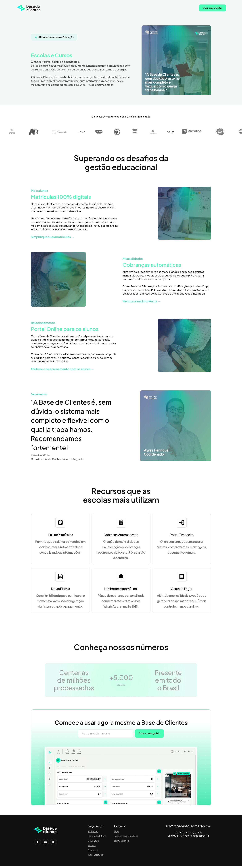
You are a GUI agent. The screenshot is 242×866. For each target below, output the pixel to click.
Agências (93, 831)
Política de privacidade (126, 836)
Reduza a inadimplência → (142, 301)
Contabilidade (95, 854)
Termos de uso (121, 840)
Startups (92, 850)
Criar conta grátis (212, 7)
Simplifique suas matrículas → (52, 237)
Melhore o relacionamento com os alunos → (62, 369)
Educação (93, 840)
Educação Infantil (97, 836)
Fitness (92, 845)
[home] (29, 8)
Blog (116, 831)
